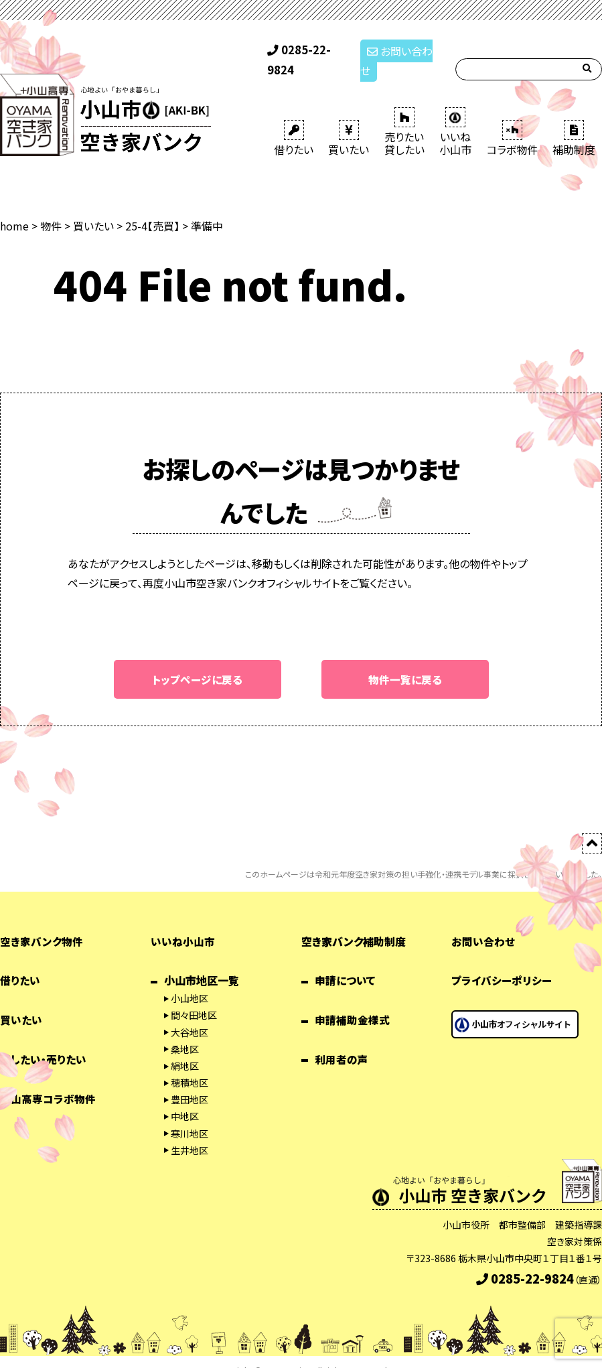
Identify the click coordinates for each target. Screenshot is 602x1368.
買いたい (348, 120)
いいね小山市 (183, 924)
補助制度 (573, 120)
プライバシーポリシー (501, 963)
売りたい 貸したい (404, 114)
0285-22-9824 (308, 52)
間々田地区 (194, 998)
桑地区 (185, 1031)
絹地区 (185, 1048)
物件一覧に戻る (405, 661)
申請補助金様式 (352, 1002)
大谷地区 (189, 1015)
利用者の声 (341, 1042)
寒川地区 (189, 1116)
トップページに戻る (197, 661)
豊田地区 (189, 1082)
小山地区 (189, 980)
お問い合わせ (400, 52)
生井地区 (189, 1133)
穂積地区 (189, 1065)
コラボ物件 (512, 120)
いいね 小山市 (455, 114)
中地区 (185, 1099)
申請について (345, 963)
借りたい (293, 120)
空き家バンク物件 (41, 924)
